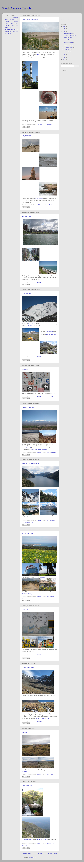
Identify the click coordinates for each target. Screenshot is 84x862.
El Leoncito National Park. (39, 449)
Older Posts (52, 854)
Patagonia (30, 522)
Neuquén (24, 771)
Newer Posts (26, 854)
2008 (64, 55)
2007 (64, 57)
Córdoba (25, 369)
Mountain (24, 358)
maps (38, 54)
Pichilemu (42, 577)
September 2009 (68, 47)
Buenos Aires (50, 654)
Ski (8, 33)
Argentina (7, 17)
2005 (64, 59)
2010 (64, 28)
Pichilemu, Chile (27, 533)
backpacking (49, 331)
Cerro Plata (30, 325)
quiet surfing (39, 198)
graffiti (53, 396)
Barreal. (28, 448)
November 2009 (68, 42)
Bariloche (39, 516)
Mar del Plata (26, 216)
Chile (48, 596)
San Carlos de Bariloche (30, 463)
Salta (14, 31)
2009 (64, 31)
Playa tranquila (27, 136)
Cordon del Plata (51, 334)
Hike (48, 356)
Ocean (53, 124)
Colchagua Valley (27, 594)
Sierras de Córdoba (42, 839)
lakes (17, 25)
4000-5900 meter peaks (43, 718)
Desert (48, 452)
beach (49, 124)
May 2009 (67, 52)
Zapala (24, 732)
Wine (23, 598)
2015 (64, 26)
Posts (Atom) (32, 857)
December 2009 (68, 33)
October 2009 (68, 45)
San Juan (30, 446)
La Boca (25, 609)
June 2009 (67, 49)
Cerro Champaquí (28, 785)
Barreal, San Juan (28, 407)
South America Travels (16, 8)
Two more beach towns (30, 19)
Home (40, 854)
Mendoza (52, 356)
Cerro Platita (26, 293)
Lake (53, 520)
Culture (6, 23)
